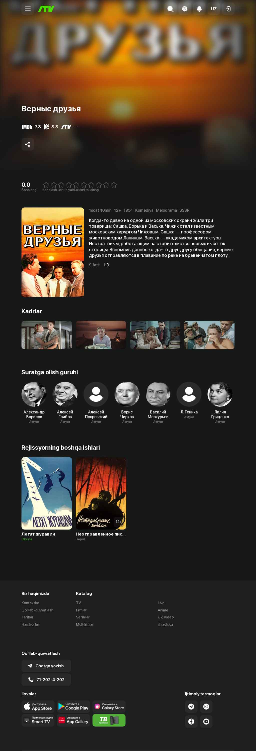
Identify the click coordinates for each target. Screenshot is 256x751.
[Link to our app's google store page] (73, 689)
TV (78, 603)
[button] (214, 8)
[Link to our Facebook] (191, 704)
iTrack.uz (165, 624)
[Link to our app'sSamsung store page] (109, 689)
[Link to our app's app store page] (38, 689)
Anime (163, 610)
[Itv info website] (109, 702)
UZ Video (166, 617)
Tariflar (28, 617)
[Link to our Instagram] (206, 689)
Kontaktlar (30, 603)
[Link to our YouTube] (206, 704)
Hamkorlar (30, 624)
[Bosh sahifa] (46, 9)
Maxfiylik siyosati (220, 742)
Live (161, 603)
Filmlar (81, 610)
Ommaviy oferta (186, 742)
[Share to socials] (28, 144)
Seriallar (83, 617)
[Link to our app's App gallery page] (73, 702)
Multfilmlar (85, 624)
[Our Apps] (38, 702)
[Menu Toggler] (28, 8)
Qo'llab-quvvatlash (37, 610)
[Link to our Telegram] (191, 689)
